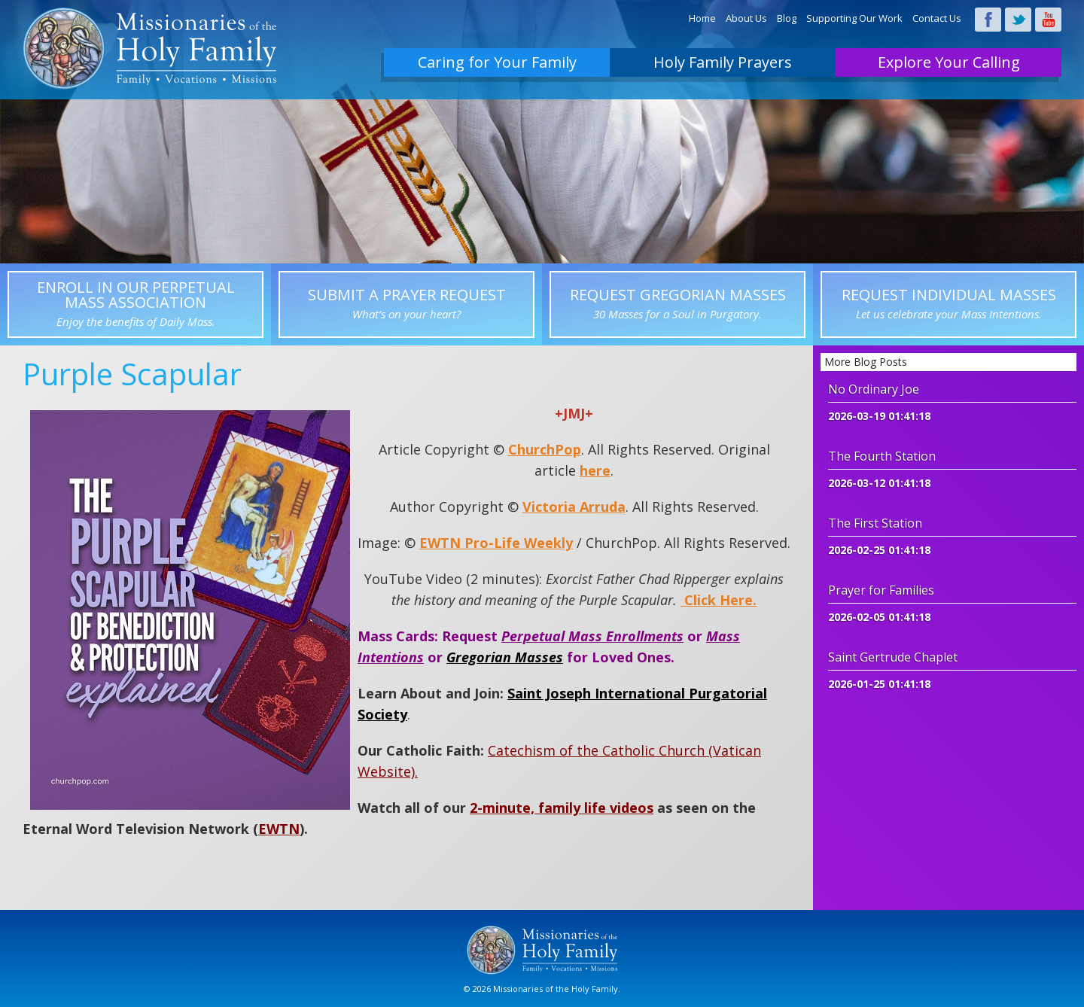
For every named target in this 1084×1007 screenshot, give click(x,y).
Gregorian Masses (504, 657)
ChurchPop (544, 449)
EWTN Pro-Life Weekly (496, 543)
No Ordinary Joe (873, 389)
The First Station (875, 523)
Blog (786, 18)
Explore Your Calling (949, 62)
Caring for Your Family (497, 62)
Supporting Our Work (854, 18)
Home (702, 18)
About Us (746, 18)
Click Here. (719, 600)
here (595, 470)
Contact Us (936, 18)
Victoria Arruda (574, 506)
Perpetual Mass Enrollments (592, 636)
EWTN (279, 829)
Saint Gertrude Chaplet (893, 657)
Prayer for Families (881, 590)
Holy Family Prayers (722, 62)
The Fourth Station (882, 456)
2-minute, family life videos (561, 808)
